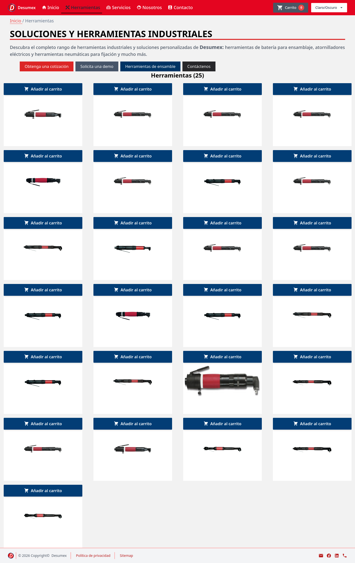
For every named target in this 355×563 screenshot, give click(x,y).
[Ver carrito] (290, 8)
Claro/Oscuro (329, 7)
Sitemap (126, 555)
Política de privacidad (93, 555)
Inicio (16, 21)
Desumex (59, 555)
